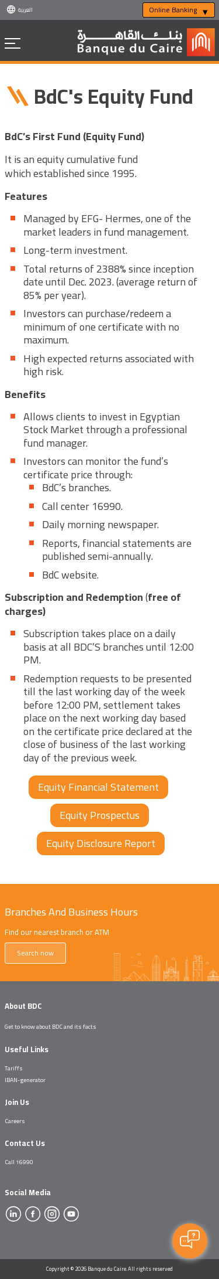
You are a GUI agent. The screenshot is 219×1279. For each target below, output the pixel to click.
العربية (25, 10)
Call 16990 (19, 1162)
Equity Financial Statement (98, 787)
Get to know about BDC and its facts (50, 1026)
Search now (35, 953)
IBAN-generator (25, 1080)
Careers (15, 1121)
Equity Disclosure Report (100, 843)
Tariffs (14, 1068)
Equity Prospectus (100, 815)
